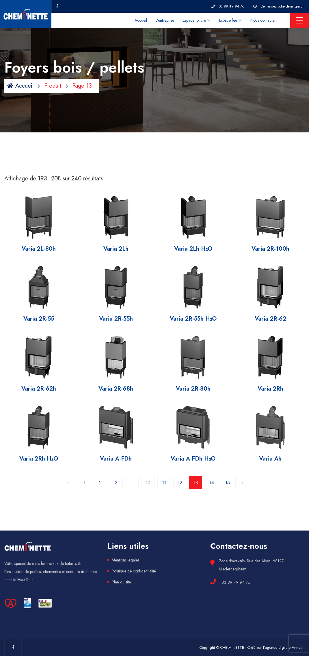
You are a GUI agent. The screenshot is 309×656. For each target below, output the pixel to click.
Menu (299, 20)
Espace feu (228, 20)
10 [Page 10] (148, 482)
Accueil (141, 20)
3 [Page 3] (116, 482)
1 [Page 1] (84, 482)
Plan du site (121, 582)
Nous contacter (263, 20)
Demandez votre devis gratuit (282, 6)
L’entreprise (165, 20)
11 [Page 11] (164, 482)
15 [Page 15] (227, 482)
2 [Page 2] (100, 482)
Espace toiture (194, 20)
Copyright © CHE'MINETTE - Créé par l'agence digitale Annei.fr (252, 647)
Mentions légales (125, 560)
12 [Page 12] (180, 482)
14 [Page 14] (211, 482)
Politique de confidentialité (134, 571)
